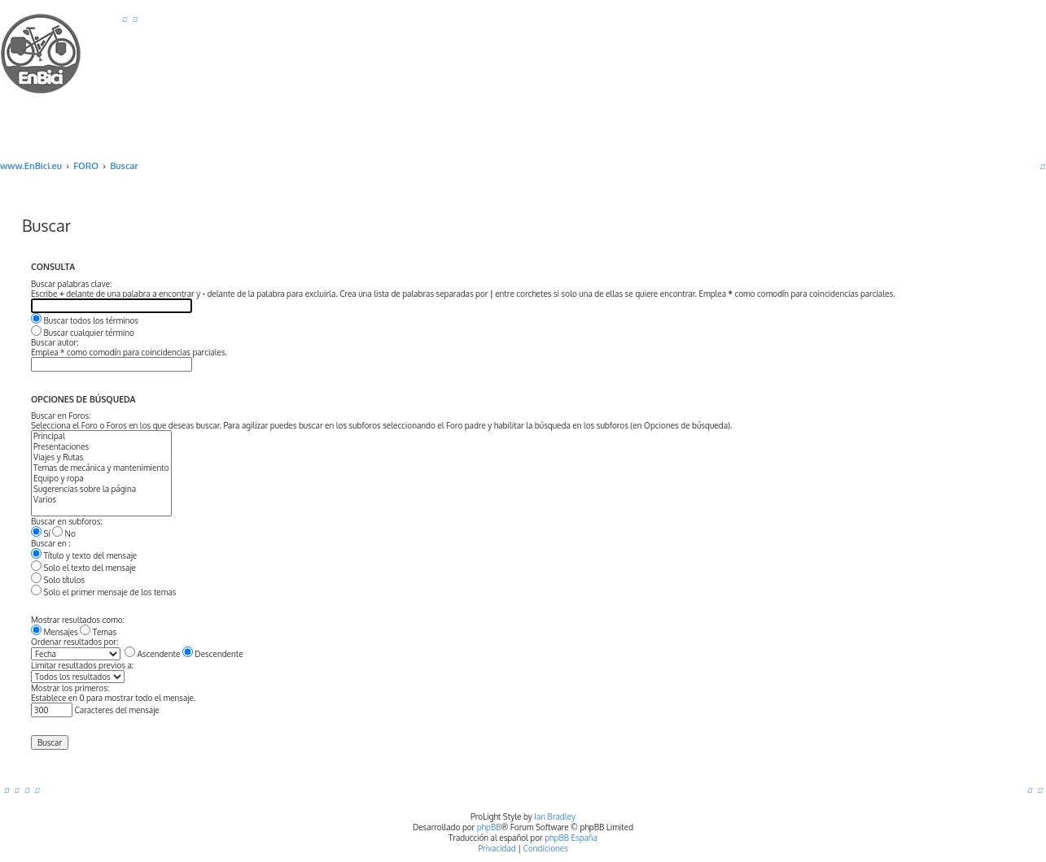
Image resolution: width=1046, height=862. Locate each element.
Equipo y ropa (101, 478)
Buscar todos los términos (84, 320)
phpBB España (571, 837)
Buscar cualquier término (82, 332)
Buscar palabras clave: (71, 284)
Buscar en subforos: (67, 521)
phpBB (489, 827)
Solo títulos (58, 580)
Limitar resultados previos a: (82, 665)
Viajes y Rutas (101, 457)
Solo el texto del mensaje (83, 567)
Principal (101, 436)
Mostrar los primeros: (70, 688)
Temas (98, 632)
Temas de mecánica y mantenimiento (101, 468)
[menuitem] (124, 18)
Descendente (212, 654)
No (64, 533)
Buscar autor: (55, 342)
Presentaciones (101, 447)
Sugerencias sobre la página (101, 489)
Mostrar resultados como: (78, 620)
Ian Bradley (555, 816)
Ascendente (152, 654)
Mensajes (54, 632)
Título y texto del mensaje (84, 555)
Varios (101, 499)
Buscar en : (51, 543)
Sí (40, 533)
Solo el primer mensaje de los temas (103, 592)
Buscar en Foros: (61, 415)
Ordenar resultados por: (74, 641)
